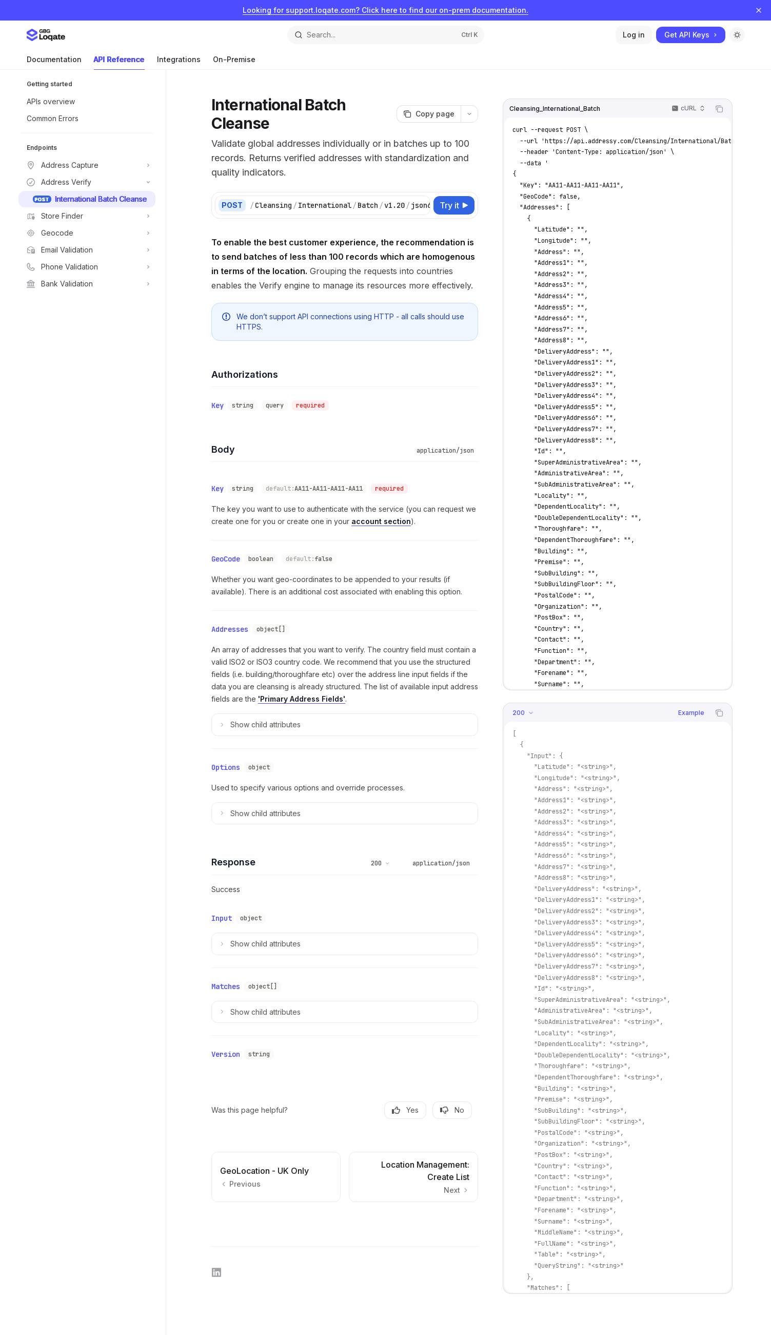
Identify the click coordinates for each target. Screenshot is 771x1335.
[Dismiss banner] (759, 10)
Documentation (54, 62)
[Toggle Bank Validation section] (86, 284)
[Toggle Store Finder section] (86, 216)
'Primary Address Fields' (301, 698)
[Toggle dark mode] (737, 35)
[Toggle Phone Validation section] (86, 267)
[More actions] (469, 114)
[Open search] (385, 35)
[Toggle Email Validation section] (86, 250)
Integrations (179, 62)
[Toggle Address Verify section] (86, 182)
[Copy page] (429, 114)
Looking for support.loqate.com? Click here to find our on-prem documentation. (385, 10)
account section (381, 521)
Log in (634, 34)
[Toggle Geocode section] (86, 233)
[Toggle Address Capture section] (86, 165)
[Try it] (454, 205)
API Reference (119, 62)
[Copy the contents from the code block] (719, 108)
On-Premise (234, 62)
